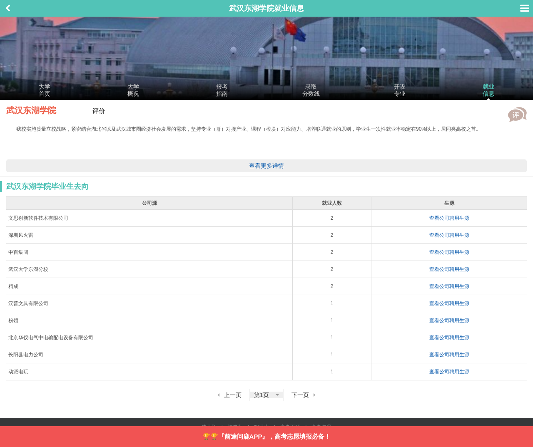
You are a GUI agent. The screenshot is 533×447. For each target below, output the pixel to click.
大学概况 (133, 90)
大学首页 (44, 90)
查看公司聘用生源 (449, 218)
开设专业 (400, 90)
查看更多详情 (266, 165)
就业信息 (488, 90)
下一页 (300, 395)
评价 (517, 114)
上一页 (233, 395)
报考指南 (222, 90)
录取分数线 (311, 90)
